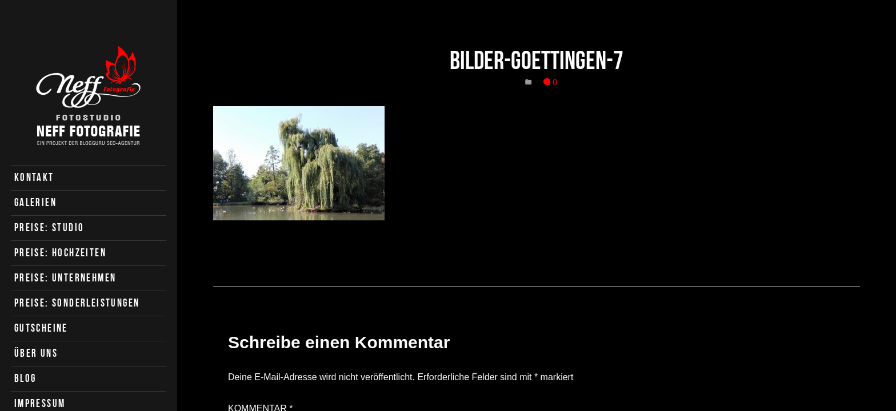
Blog (25, 378)
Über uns (36, 353)
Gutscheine (41, 328)
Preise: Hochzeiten (60, 253)
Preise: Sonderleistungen (77, 303)
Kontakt (34, 177)
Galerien (35, 202)
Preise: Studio (49, 227)
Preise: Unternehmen (65, 278)
